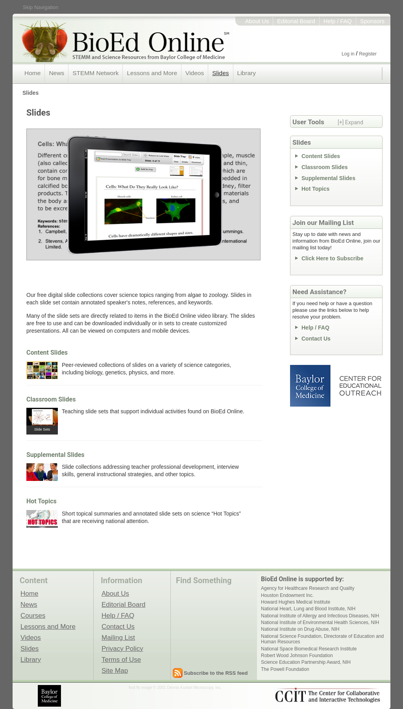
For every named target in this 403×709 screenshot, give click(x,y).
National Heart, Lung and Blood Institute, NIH (308, 608)
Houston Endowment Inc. (287, 595)
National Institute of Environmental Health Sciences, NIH (320, 622)
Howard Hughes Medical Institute (295, 602)
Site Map (115, 670)
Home (32, 73)
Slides (220, 73)
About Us (257, 21)
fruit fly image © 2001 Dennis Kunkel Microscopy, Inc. (175, 687)
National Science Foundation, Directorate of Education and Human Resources (322, 639)
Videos (194, 73)
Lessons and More (152, 73)
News (56, 73)
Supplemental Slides (55, 455)
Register (368, 54)
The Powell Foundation (285, 669)
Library (246, 73)
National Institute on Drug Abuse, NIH (300, 629)
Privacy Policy (122, 648)
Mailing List (118, 637)
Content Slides (47, 352)
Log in (348, 54)
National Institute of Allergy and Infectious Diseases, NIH (320, 616)
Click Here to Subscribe (332, 258)
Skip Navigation (40, 7)
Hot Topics (41, 501)
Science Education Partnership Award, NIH (306, 662)
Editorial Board (296, 21)
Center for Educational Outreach (360, 386)
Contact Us (316, 338)
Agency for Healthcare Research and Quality (307, 588)
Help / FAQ (338, 21)
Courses (32, 615)
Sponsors (372, 21)
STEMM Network (95, 73)
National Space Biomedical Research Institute (309, 649)
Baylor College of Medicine (311, 386)
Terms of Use (121, 659)
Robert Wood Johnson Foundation (297, 655)
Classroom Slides (51, 399)
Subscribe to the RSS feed (216, 673)
